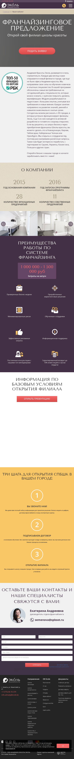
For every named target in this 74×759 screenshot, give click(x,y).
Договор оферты (63, 689)
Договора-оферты (62, 665)
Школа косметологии (32, 689)
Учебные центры (63, 682)
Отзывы (45, 693)
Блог (44, 707)
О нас (45, 686)
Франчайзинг (47, 696)
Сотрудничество (48, 703)
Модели (45, 689)
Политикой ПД (10, 748)
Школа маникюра (31, 683)
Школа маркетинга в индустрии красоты (32, 724)
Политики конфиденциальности (59, 667)
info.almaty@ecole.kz (10, 695)
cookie (8, 745)
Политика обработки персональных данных (64, 700)
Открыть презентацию (37, 398)
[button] (71, 5)
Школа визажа (32, 699)
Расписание (46, 682)
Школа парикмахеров (32, 717)
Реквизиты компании (64, 686)
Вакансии (46, 700)
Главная (6, 12)
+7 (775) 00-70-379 (7, 1)
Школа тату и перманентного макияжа (32, 732)
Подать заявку (37, 51)
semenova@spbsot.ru (49, 620)
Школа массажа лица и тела (32, 712)
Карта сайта (46, 710)
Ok (63, 746)
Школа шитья (32, 707)
